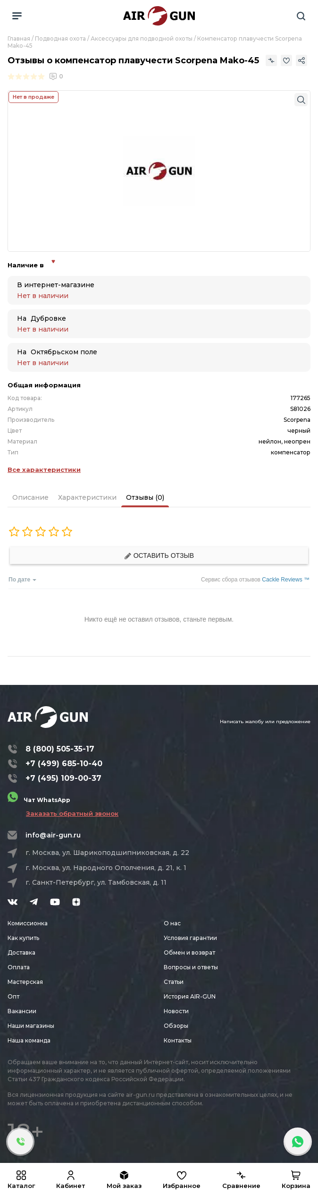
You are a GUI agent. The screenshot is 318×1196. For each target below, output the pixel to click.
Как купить (23, 937)
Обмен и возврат (189, 952)
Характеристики (87, 497)
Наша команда (29, 1040)
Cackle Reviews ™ (286, 579)
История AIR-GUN (190, 996)
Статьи (174, 981)
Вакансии (22, 1011)
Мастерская (25, 981)
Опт (13, 996)
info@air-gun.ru (53, 835)
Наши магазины (31, 1025)
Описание (30, 497)
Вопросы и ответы (191, 967)
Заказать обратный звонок (72, 813)
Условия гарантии (190, 937)
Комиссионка (28, 923)
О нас (172, 923)
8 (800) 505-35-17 (59, 748)
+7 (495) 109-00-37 (63, 778)
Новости (176, 1011)
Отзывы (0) (145, 497)
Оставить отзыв (159, 556)
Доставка (21, 952)
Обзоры (176, 1025)
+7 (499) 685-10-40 (63, 763)
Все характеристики (44, 469)
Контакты (178, 1040)
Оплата (19, 967)
